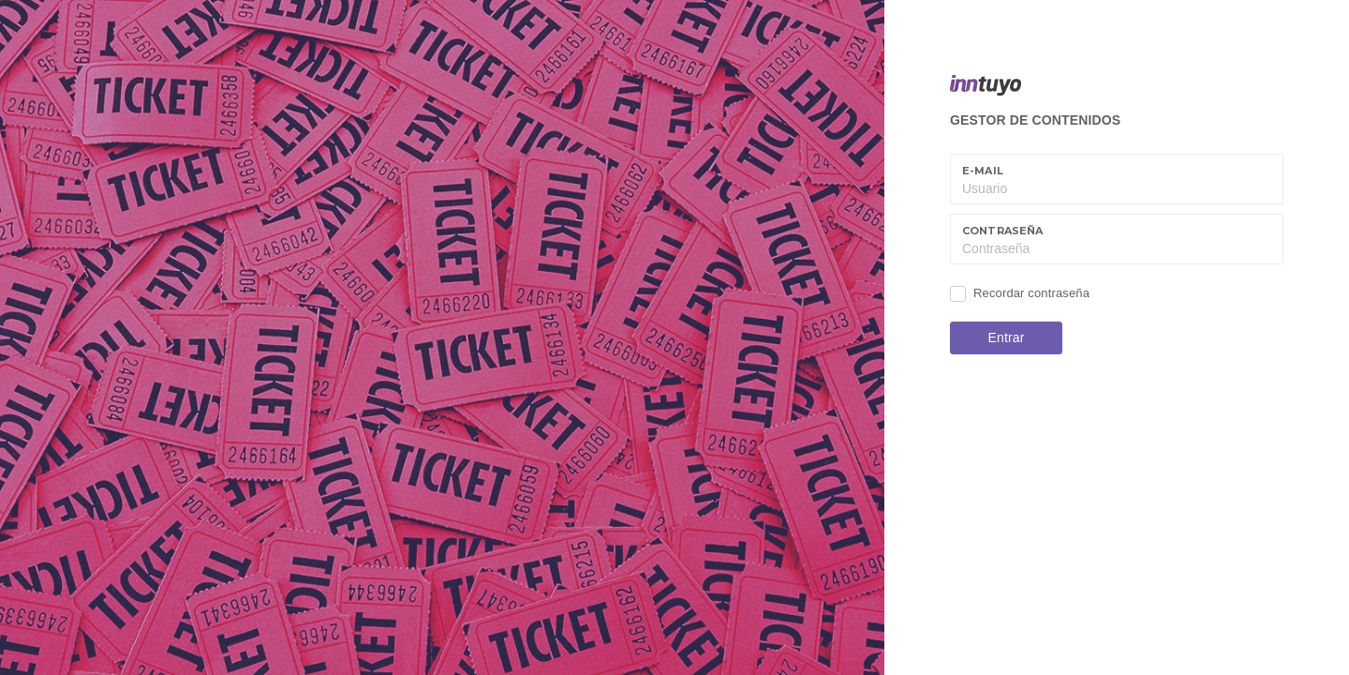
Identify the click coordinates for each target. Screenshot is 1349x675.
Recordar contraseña (1031, 293)
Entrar (1006, 337)
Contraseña (1002, 230)
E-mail (982, 170)
